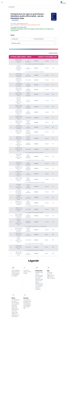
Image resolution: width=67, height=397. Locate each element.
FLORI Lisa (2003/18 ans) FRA (19, 164)
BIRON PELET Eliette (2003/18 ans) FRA (19, 174)
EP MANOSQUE (28, 197)
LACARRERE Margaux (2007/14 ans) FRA (19, 197)
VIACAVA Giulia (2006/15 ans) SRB (18, 107)
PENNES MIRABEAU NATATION (28, 168)
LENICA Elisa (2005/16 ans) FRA (19, 247)
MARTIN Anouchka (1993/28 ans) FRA (19, 68)
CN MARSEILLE (28, 61)
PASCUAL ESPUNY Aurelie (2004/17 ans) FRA (19, 221)
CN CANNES (28, 80)
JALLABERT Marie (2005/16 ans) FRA (18, 192)
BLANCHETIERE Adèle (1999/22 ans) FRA (18, 216)
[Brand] (63, 2)
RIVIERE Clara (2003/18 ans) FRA (19, 94)
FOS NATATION (28, 192)
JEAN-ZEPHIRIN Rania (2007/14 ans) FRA (18, 230)
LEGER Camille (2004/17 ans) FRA (18, 179)
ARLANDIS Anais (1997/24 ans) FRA (18, 85)
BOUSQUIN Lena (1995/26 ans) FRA (18, 75)
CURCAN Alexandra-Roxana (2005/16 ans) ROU (19, 100)
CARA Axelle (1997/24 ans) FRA (19, 80)
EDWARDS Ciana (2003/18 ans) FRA (18, 127)
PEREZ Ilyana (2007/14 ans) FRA (19, 234)
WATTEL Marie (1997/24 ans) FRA (18, 61)
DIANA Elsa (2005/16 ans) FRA (19, 138)
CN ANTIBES (28, 117)
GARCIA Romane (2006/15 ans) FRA (19, 240)
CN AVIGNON (28, 100)
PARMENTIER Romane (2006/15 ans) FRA (19, 156)
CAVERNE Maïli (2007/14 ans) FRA (18, 118)
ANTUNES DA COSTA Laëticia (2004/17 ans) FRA (18, 112)
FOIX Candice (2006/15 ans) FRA (19, 132)
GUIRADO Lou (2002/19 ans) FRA (18, 149)
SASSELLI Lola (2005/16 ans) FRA (18, 209)
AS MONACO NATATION (28, 85)
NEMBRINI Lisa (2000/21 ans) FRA (18, 168)
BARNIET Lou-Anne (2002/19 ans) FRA (18, 203)
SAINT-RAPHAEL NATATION (28, 132)
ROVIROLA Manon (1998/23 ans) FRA (19, 144)
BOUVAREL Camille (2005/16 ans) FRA (19, 186)
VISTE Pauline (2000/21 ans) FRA (19, 89)
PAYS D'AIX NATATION (28, 222)
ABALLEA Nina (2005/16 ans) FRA (18, 122)
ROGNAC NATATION (28, 143)
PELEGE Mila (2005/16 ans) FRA (19, 253)
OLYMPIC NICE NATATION (28, 94)
